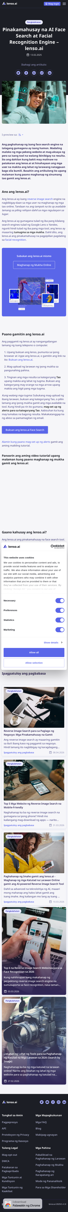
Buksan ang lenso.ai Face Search (25, 430)
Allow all (34, 652)
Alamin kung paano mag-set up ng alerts (26, 442)
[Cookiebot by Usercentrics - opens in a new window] (50, 547)
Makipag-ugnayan (46, 1134)
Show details (51, 642)
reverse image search (40, 199)
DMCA (5, 1161)
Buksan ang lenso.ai (20, 359)
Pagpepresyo (10, 1122)
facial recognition (15, 239)
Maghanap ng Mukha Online (34, 265)
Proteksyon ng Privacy (15, 1134)
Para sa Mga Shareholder (51, 1187)
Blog (38, 1128)
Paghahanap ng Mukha (49, 1165)
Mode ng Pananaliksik (49, 1181)
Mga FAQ (41, 1122)
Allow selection (34, 662)
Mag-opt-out (9, 1155)
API (4, 1128)
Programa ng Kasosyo (15, 1141)
